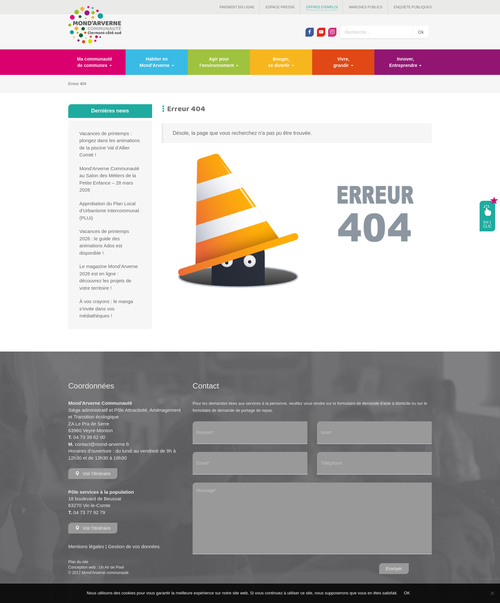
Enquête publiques (413, 7)
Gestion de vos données (134, 546)
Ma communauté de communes (94, 62)
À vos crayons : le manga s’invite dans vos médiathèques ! (106, 308)
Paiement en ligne (236, 7)
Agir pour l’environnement (218, 62)
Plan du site (78, 562)
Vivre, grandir (343, 62)
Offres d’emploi (322, 7)
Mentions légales (86, 546)
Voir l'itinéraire (93, 473)
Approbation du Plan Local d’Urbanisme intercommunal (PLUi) (109, 211)
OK (407, 593)
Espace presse (280, 7)
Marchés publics (365, 7)
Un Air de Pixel (111, 567)
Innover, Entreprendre (405, 62)
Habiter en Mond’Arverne (156, 62)
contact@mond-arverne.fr (102, 444)
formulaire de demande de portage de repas (232, 410)
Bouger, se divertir (281, 62)
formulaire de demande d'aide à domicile (373, 403)
